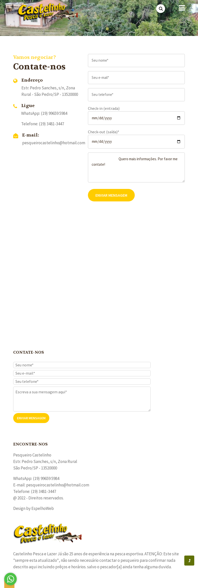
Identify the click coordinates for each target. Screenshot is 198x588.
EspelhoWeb (42, 508)
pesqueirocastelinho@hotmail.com (53, 143)
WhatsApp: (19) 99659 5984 (44, 113)
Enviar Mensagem (111, 195)
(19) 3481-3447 (51, 124)
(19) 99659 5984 (46, 478)
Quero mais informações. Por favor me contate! (136, 167)
